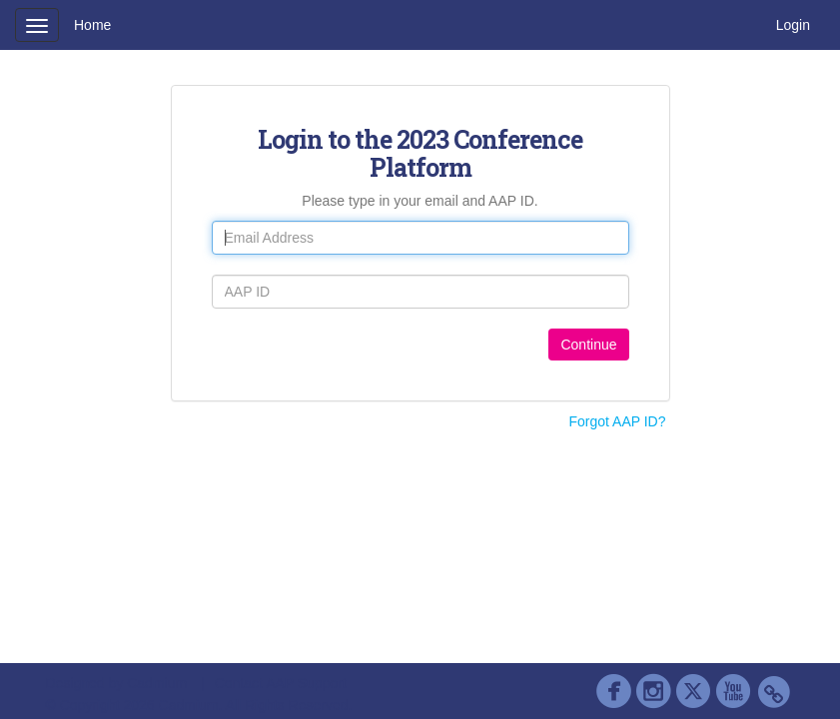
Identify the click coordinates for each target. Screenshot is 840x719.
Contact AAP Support (281, 683)
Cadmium (157, 683)
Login (793, 25)
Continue (588, 345)
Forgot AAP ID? (616, 421)
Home (92, 25)
